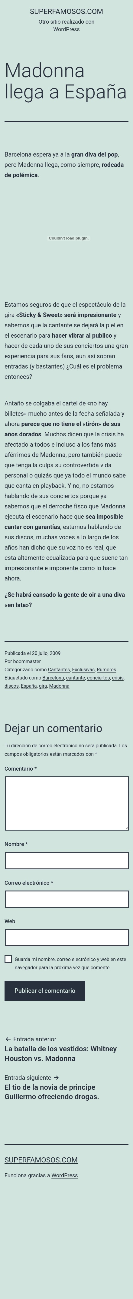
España (29, 686)
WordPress (64, 1175)
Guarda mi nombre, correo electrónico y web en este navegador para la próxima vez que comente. (70, 963)
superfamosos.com (66, 11)
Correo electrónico (29, 883)
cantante (75, 678)
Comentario (21, 768)
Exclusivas (83, 670)
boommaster (27, 661)
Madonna (59, 686)
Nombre (16, 844)
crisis (118, 678)
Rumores (106, 670)
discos (12, 686)
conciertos (98, 678)
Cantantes (59, 670)
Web (10, 921)
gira (43, 686)
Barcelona (53, 678)
